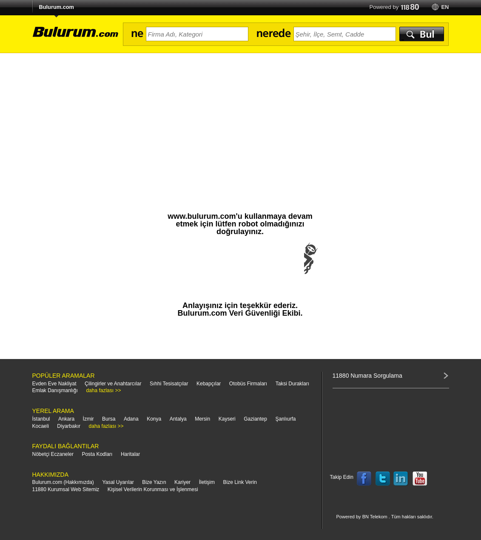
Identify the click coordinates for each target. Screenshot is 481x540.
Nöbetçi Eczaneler (53, 454)
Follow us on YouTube (419, 479)
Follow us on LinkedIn (401, 479)
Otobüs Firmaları (248, 384)
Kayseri (227, 419)
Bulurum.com (56, 7)
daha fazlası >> (103, 390)
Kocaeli (40, 426)
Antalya (178, 419)
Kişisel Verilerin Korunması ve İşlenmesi (153, 489)
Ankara (66, 419)
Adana (131, 419)
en (445, 7)
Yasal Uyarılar (118, 482)
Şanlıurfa (285, 419)
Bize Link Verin (239, 482)
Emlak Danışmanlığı (55, 390)
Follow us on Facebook (364, 479)
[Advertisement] (240, 116)
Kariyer (182, 482)
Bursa (108, 419)
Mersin (202, 419)
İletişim (207, 482)
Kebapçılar (208, 384)
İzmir (88, 419)
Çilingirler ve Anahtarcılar (113, 384)
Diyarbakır (68, 426)
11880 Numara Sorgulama (367, 375)
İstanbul (41, 419)
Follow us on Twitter (382, 479)
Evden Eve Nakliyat (54, 384)
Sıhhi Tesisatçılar (169, 384)
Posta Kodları (97, 454)
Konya (154, 419)
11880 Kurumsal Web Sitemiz (66, 489)
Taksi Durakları (292, 384)
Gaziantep (255, 419)
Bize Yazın (154, 482)
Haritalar (130, 454)
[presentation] (240, 266)
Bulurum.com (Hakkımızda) (63, 482)
